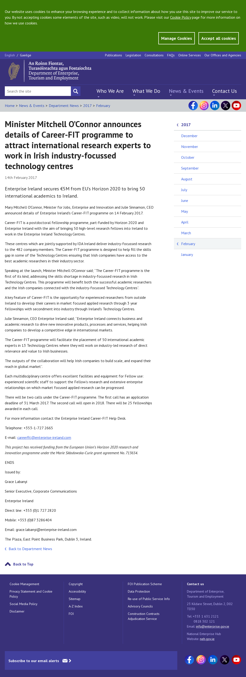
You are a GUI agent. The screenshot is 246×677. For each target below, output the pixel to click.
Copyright (76, 584)
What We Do (146, 91)
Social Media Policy (23, 604)
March (186, 232)
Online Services (189, 55)
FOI (71, 614)
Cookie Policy (180, 17)
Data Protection (139, 591)
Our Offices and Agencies (222, 55)
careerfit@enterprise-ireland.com (44, 437)
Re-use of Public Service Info (149, 599)
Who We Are (110, 91)
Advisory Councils (140, 606)
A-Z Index (76, 606)
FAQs (171, 55)
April (184, 222)
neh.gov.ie (207, 639)
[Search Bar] (38, 91)
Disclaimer (17, 611)
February (103, 105)
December (189, 135)
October (187, 157)
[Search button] (75, 91)
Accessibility (77, 591)
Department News (64, 105)
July (184, 189)
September (190, 168)
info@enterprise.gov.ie (212, 626)
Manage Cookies (176, 38)
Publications (113, 55)
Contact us (195, 584)
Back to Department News (30, 548)
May (184, 211)
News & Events (186, 91)
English (10, 55)
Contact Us (224, 91)
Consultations (154, 55)
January (187, 254)
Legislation (133, 55)
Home (10, 105)
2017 (87, 105)
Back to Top (23, 564)
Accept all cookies (218, 38)
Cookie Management (24, 584)
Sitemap (74, 599)
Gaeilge (25, 55)
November (189, 146)
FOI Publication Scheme (145, 584)
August (186, 179)
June (184, 200)
